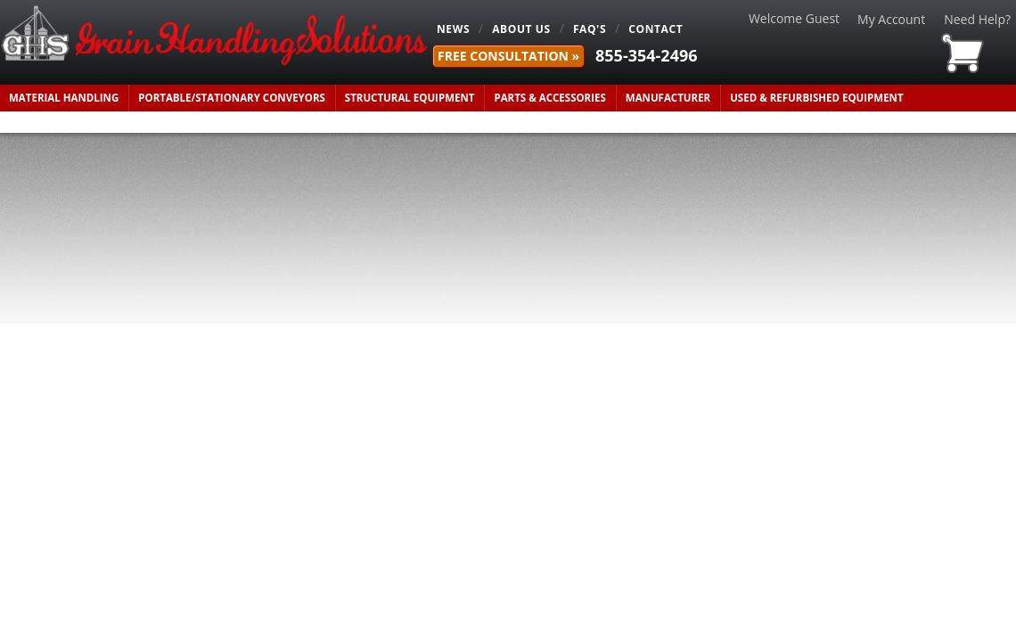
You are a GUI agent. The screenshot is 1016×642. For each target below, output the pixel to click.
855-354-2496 (646, 55)
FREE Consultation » (508, 55)
